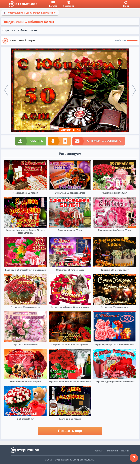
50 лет (33, 30)
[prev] (6, 90)
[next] (133, 90)
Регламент (112, 450)
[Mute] (125, 40)
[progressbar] (132, 41)
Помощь (125, 450)
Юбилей (22, 30)
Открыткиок (9, 30)
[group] (70, 40)
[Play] (5, 40)
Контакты (99, 450)
